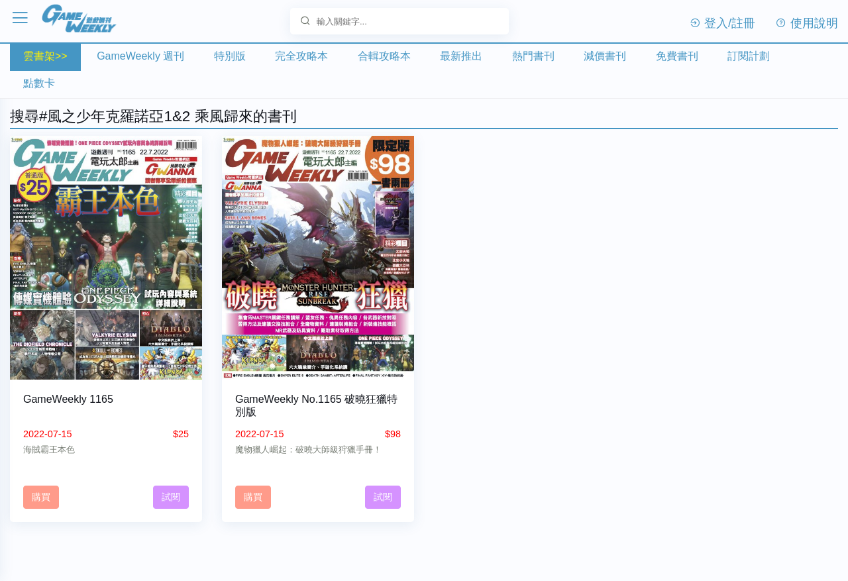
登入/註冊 (722, 23)
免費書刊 (677, 56)
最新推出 (461, 56)
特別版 (230, 56)
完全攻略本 (301, 56)
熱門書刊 (533, 56)
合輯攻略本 (384, 56)
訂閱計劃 (748, 56)
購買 (41, 497)
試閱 (171, 497)
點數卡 (39, 83)
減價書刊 (605, 56)
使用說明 (806, 23)
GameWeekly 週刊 (140, 56)
